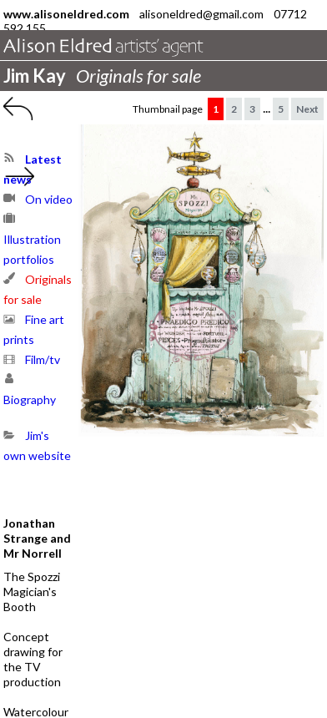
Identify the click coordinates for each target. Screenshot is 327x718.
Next (307, 109)
